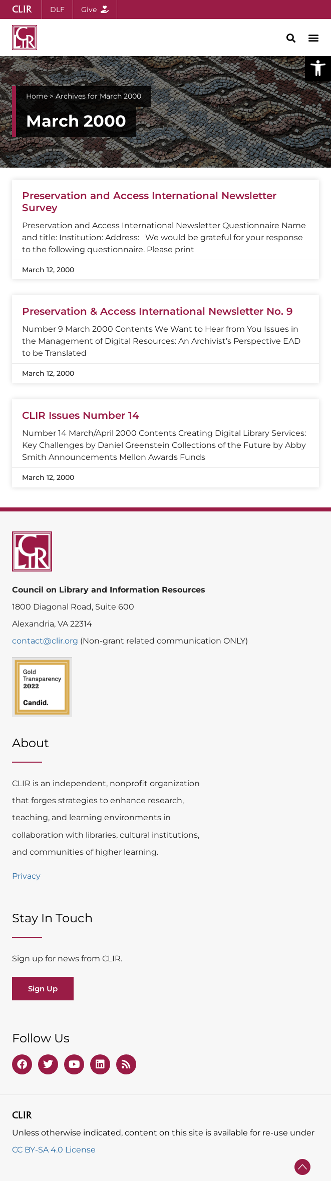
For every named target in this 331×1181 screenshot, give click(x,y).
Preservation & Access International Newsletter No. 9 (157, 311)
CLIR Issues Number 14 (80, 415)
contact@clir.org (46, 641)
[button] (318, 68)
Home (37, 96)
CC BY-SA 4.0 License (54, 1149)
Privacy (26, 876)
